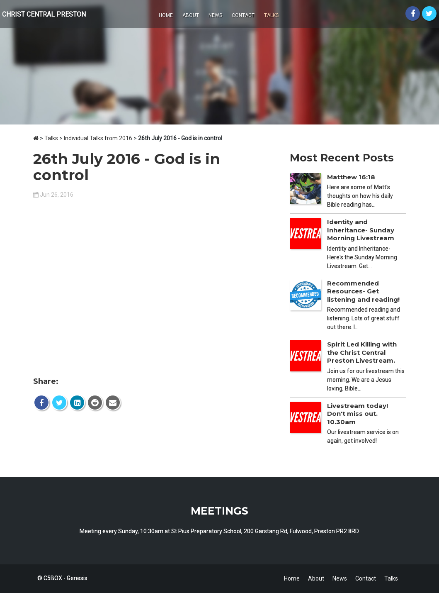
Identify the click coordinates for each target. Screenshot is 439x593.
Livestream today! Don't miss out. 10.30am (357, 414)
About (190, 15)
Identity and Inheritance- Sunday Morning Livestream (360, 230)
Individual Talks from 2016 (98, 138)
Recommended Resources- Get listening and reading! (363, 291)
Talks (271, 15)
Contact (243, 15)
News (215, 15)
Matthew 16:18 (351, 177)
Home (166, 15)
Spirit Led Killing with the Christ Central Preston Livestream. (362, 352)
